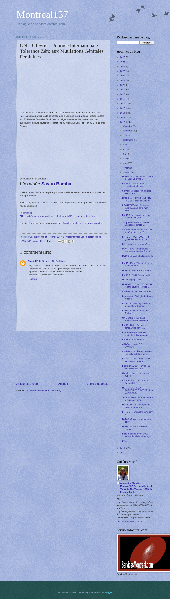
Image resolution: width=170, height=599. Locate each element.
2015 (122, 108)
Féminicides (26, 213)
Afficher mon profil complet (129, 521)
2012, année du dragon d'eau (136, 244)
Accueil (63, 383)
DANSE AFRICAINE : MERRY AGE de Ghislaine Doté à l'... (137, 199)
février (126, 168)
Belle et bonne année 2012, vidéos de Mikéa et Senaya (136, 434)
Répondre (33, 279)
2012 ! (125, 441)
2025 (122, 61)
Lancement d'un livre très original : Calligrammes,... (135, 333)
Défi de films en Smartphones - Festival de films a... (137, 405)
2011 (122, 448)
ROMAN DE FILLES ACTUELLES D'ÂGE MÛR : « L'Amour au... (137, 390)
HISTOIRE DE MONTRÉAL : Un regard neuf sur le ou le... (137, 285)
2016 (122, 103)
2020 (122, 85)
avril (125, 158)
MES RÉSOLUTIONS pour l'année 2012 (135, 381)
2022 (122, 75)
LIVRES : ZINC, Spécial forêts (136, 275)
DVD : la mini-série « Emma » (136, 270)
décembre (128, 126)
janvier (126, 172)
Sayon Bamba (56, 183)
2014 (122, 113)
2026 (122, 57)
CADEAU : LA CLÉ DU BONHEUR (133, 345)
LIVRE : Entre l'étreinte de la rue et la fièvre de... (137, 264)
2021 (122, 80)
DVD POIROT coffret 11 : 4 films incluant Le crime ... (137, 177)
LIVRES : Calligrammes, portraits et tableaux (134, 184)
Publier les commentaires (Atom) (45, 390)
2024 (122, 66)
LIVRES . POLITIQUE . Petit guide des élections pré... (135, 238)
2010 (122, 452)
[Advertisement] (63, 356)
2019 (122, 89)
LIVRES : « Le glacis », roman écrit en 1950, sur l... (136, 216)
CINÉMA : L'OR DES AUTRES (136, 291)
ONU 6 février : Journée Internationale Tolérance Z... (136, 319)
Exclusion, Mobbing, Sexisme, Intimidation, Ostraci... (136, 304)
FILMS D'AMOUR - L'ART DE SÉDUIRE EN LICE (136, 367)
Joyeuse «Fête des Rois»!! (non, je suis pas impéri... (137, 398)
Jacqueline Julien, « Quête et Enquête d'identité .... (136, 223)
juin (125, 149)
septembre (128, 140)
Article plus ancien (98, 383)
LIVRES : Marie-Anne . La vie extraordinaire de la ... (136, 359)
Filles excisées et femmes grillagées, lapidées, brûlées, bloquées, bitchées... (58, 216)
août (125, 144)
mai (125, 154)
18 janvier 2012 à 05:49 (53, 261)
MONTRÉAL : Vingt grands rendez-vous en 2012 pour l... (137, 249)
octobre (127, 135)
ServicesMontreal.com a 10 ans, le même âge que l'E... (137, 230)
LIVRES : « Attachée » (133, 339)
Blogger (108, 592)
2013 (122, 117)
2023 (122, 71)
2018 (122, 94)
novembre (128, 130)
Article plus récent (28, 383)
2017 (122, 99)
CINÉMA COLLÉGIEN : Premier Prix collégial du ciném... (137, 352)
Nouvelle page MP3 (131, 279)
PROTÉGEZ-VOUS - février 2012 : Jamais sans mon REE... (135, 208)
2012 (122, 122)
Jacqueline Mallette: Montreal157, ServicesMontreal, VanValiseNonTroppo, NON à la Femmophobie (136, 487)
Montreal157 (42, 14)
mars (125, 163)
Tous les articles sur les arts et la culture (83, 223)
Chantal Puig (34, 261)
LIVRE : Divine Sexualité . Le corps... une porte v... (136, 326)
